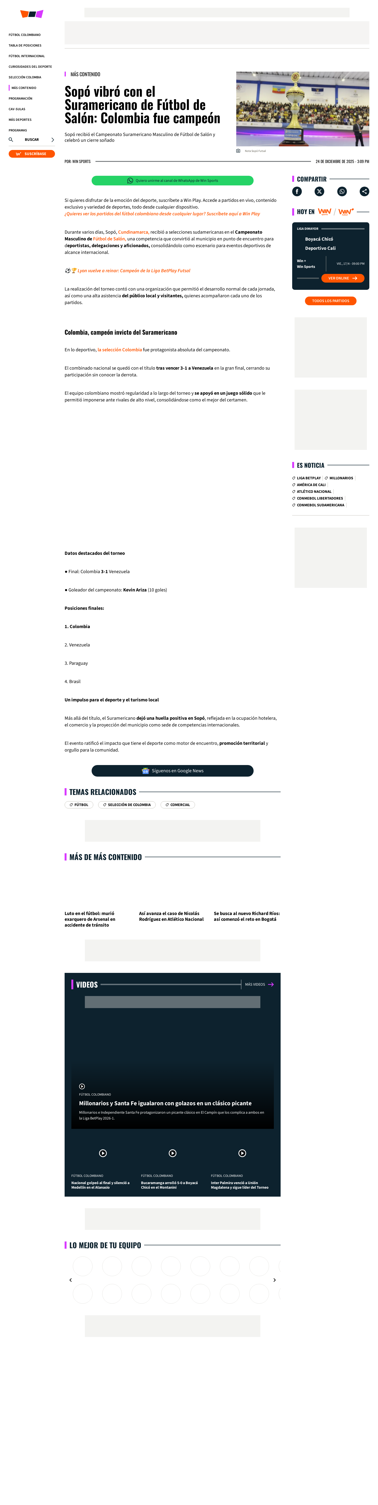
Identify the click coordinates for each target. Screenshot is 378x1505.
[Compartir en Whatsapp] (342, 191)
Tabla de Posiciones (25, 45)
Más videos (259, 984)
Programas (18, 130)
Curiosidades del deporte (30, 66)
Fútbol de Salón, (109, 239)
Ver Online (343, 278)
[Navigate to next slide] (274, 1280)
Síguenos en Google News (172, 771)
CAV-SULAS (17, 109)
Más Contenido (24, 88)
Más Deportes (20, 119)
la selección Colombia (120, 349)
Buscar (32, 139)
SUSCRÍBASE (31, 153)
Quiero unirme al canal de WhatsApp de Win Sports (172, 180)
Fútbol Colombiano (24, 35)
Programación (20, 98)
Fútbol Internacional (27, 56)
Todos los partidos (330, 301)
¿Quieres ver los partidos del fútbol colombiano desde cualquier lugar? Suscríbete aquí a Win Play (162, 213)
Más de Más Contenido (105, 856)
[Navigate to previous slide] (70, 1280)
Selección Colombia (25, 77)
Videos (87, 984)
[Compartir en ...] (364, 191)
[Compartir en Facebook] (297, 191)
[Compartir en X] (319, 191)
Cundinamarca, (133, 232)
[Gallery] (173, 1280)
